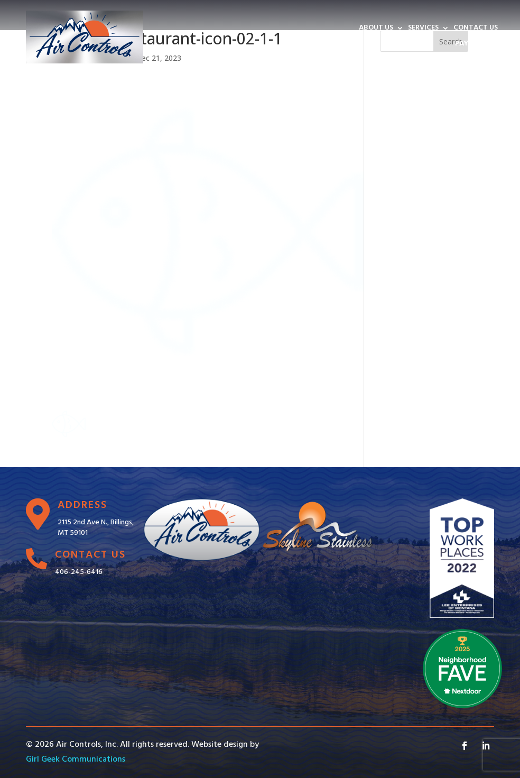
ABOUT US (376, 29)
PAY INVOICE (476, 45)
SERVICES (423, 29)
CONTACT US (475, 29)
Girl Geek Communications (75, 759)
